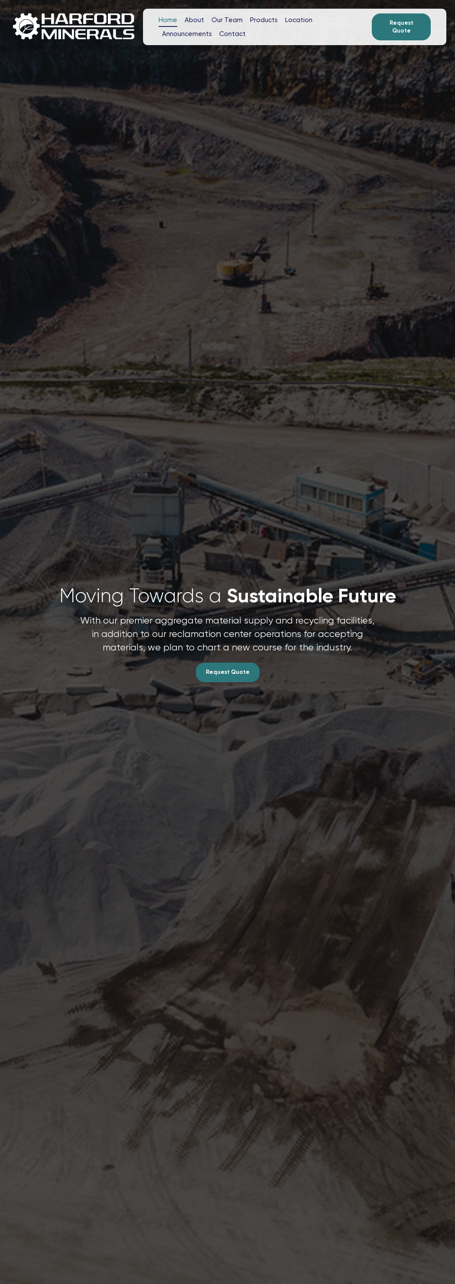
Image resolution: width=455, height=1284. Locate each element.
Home (168, 20)
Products (264, 20)
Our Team (227, 20)
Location (298, 20)
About (194, 20)
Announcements (187, 34)
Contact (232, 34)
